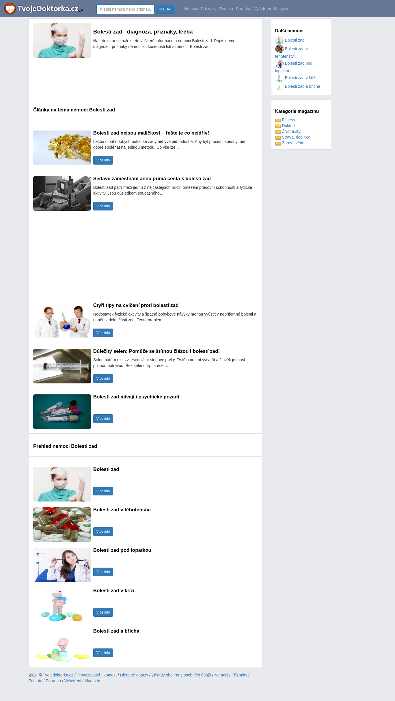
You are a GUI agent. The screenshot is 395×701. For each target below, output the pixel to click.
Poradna (243, 8)
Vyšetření (262, 8)
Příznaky (208, 8)
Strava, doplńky (292, 137)
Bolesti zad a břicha (297, 86)
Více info (103, 160)
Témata (226, 8)
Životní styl (288, 131)
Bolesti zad (290, 40)
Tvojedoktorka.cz (58, 675)
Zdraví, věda (290, 143)
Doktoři (285, 125)
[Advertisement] (138, 80)
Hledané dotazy (134, 675)
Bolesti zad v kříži (295, 77)
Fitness (285, 120)
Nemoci (191, 8)
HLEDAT (165, 9)
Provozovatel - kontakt (97, 675)
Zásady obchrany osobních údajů (181, 675)
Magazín (282, 8)
